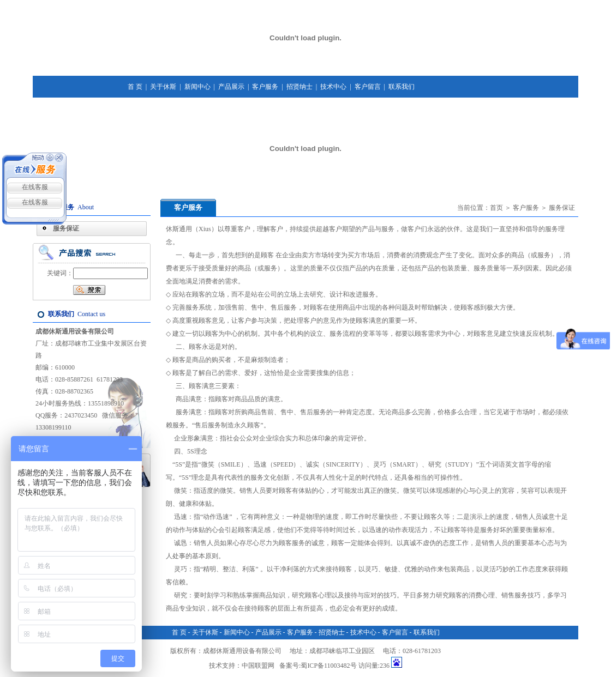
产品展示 (231, 86)
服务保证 (66, 228)
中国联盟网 (258, 665)
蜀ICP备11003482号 (328, 665)
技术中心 (333, 86)
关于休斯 (163, 86)
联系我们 (401, 86)
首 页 (135, 86)
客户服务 (265, 86)
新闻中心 (197, 86)
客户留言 (368, 86)
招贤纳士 (299, 86)
